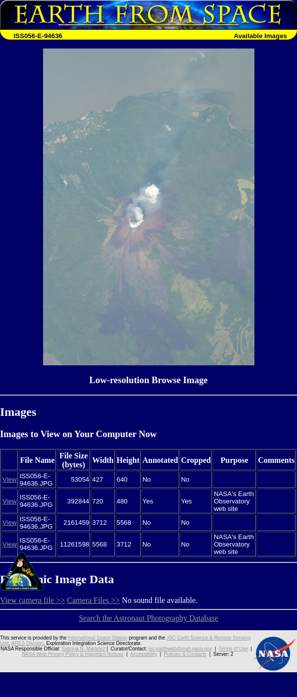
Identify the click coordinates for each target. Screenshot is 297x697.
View (9, 479)
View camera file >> (32, 600)
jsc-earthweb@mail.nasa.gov (180, 648)
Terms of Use (233, 648)
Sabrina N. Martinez (83, 648)
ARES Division (27, 643)
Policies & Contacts (185, 654)
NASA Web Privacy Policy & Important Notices (72, 654)
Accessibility (143, 654)
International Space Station (97, 638)
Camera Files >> (93, 600)
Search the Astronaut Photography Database (148, 618)
